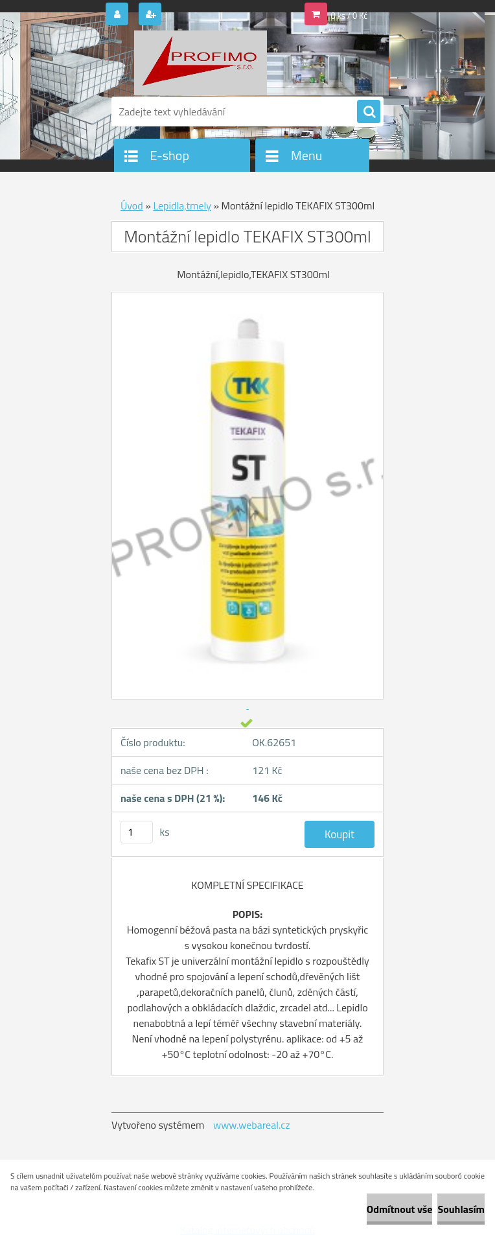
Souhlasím (461, 1209)
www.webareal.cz (251, 1125)
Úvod (132, 205)
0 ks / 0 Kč (349, 15)
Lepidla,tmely (182, 205)
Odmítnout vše (400, 1209)
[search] (368, 112)
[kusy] (137, 832)
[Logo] (200, 62)
